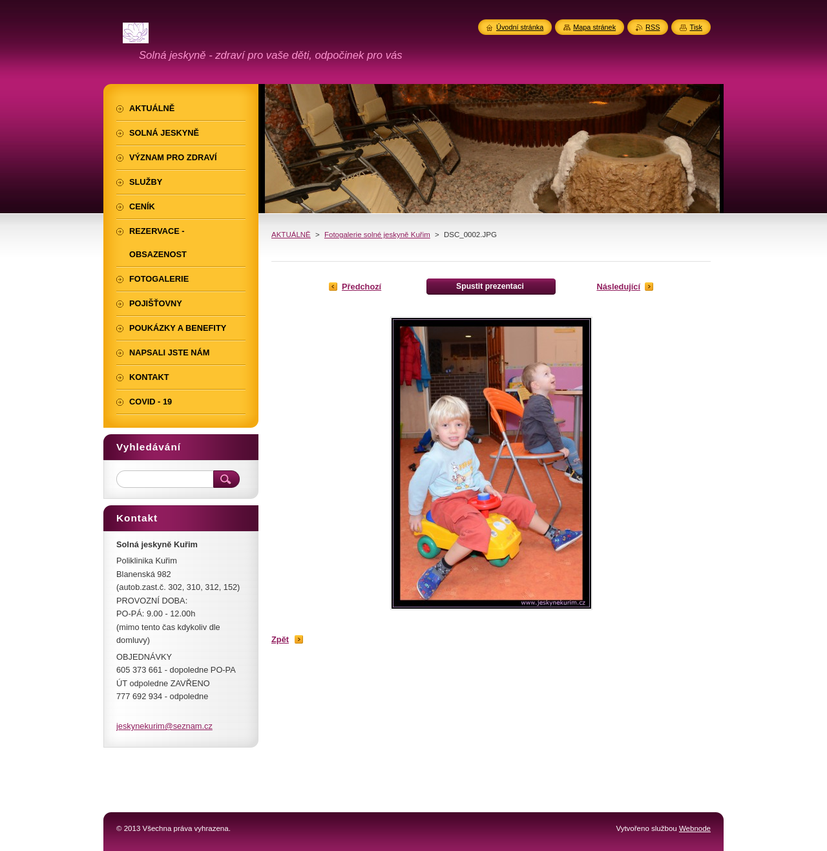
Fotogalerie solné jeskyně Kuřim (377, 234)
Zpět (280, 639)
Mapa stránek (594, 27)
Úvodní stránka (519, 27)
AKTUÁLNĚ (291, 234)
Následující (618, 286)
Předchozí (361, 286)
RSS (652, 27)
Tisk (695, 27)
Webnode (695, 828)
